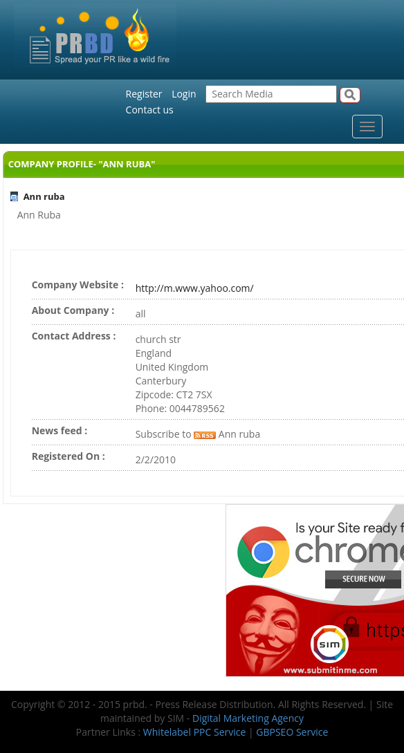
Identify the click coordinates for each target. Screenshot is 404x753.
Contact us (150, 109)
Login (184, 93)
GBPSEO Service (292, 731)
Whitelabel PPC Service (194, 731)
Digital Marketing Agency (248, 718)
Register (144, 93)
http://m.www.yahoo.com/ (195, 288)
